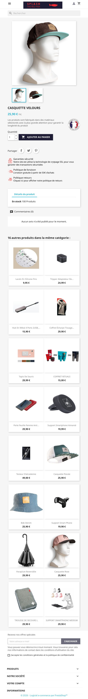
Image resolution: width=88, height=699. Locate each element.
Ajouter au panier (36, 137)
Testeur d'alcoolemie (26, 474)
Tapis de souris (26, 376)
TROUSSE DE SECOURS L (26, 620)
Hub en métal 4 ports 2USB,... (26, 327)
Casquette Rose (61, 571)
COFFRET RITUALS (61, 376)
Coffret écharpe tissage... (62, 327)
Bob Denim (26, 522)
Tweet (28, 150)
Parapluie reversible (26, 571)
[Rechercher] (44, 13)
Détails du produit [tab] (24, 194)
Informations (16, 690)
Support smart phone (62, 522)
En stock (16, 201)
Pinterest (36, 150)
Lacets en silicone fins (26, 279)
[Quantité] (11, 137)
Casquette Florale (62, 474)
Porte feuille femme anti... (26, 425)
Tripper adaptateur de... (61, 279)
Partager (21, 150)
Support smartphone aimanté (62, 425)
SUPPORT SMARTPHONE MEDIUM (62, 620)
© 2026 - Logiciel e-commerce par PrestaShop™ (44, 695)
